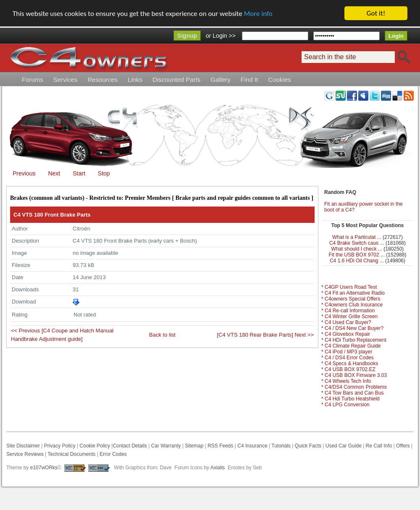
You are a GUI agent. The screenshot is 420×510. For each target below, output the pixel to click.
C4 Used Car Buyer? (348, 322)
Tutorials (281, 446)
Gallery (220, 79)
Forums (32, 79)
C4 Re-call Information (350, 311)
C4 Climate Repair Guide (353, 346)
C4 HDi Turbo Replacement (355, 340)
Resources (102, 79)
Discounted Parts (176, 79)
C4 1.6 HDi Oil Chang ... (357, 261)
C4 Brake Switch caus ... (356, 243)
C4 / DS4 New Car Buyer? (354, 328)
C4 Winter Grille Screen (351, 316)
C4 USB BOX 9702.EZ (350, 369)
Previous (24, 173)
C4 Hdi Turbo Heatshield (352, 399)
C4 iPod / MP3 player (348, 352)
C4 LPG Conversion (347, 405)
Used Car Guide (344, 446)
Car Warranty (166, 446)
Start (79, 173)
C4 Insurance (252, 446)
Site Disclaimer (23, 446)
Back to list (162, 335)
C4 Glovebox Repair (347, 334)
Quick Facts (309, 446)
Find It (249, 79)
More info (258, 13)
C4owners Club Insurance (354, 305)
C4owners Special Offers (353, 299)
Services (65, 79)
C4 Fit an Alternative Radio (355, 293)
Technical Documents (71, 454)
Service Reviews (25, 454)
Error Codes (113, 454)
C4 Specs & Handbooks (351, 363)
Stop (104, 173)
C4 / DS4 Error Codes (349, 358)
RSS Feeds (220, 446)
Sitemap (193, 446)
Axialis (217, 468)
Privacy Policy (60, 446)
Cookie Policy (94, 446)
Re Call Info (379, 446)
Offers (403, 446)
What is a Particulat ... (356, 237)
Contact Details (130, 446)
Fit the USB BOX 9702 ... (357, 255)
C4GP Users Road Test (351, 287)
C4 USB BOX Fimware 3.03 (356, 375)
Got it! (376, 13)
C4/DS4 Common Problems (356, 387)
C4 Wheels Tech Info (348, 381)
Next (54, 173)
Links (135, 79)
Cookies (279, 79)
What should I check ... (356, 249)
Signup (187, 35)
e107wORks (44, 468)
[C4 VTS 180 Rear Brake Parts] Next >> (265, 335)
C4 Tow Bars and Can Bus (354, 393)
